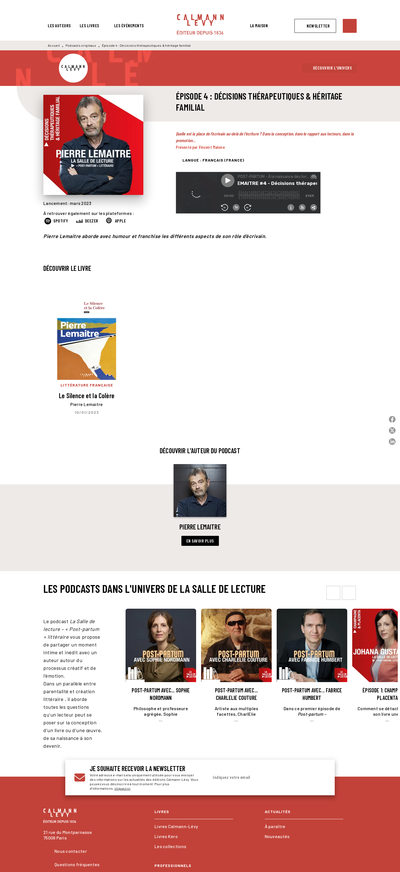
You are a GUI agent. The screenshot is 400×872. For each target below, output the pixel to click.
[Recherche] (350, 26)
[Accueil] (200, 24)
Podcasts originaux (81, 45)
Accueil (54, 45)
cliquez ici (122, 788)
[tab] (59, 25)
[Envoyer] (319, 777)
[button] (315, 26)
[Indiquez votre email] (260, 777)
